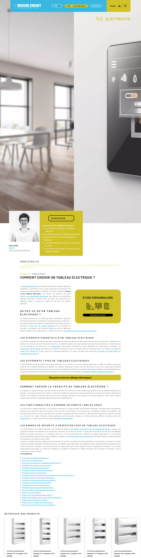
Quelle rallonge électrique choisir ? (35, 499)
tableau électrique (29, 286)
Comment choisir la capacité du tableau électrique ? (59, 238)
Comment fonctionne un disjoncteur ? (36, 484)
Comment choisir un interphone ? (34, 472)
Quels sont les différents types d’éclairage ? (39, 504)
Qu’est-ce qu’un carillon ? (31, 492)
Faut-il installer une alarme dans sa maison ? (38, 489)
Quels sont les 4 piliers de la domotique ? (37, 502)
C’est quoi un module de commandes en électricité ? (41, 462)
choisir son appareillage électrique (34, 296)
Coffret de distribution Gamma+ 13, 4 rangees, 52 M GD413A (44, 552)
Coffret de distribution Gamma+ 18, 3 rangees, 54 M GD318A (70, 552)
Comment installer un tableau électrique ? (97, 372)
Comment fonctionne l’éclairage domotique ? (39, 479)
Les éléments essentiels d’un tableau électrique (60, 230)
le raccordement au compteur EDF (80, 436)
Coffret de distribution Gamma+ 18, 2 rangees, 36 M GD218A (124, 552)
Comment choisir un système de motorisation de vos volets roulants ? (48, 475)
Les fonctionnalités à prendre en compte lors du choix (63, 244)
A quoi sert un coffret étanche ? (42, 326)
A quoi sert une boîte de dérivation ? (35, 457)
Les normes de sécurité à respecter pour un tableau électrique (62, 250)
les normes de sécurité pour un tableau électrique (90, 428)
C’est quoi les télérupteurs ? (32, 460)
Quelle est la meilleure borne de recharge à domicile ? (42, 497)
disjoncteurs (56, 346)
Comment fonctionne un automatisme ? (37, 482)
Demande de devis (98, 315)
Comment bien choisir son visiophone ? (36, 465)
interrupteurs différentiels (30, 349)
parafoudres (25, 418)
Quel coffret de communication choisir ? (37, 494)
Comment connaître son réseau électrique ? (38, 477)
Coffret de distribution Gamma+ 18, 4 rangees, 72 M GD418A (17, 552)
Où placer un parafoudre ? (64, 418)
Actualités (96, 6)
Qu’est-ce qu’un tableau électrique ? (59, 226)
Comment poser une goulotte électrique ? (37, 487)
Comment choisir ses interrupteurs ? (36, 467)
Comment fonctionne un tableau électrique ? (80, 331)
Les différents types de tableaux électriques (62, 234)
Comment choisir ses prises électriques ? (37, 470)
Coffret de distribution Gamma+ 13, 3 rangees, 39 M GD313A (97, 552)
